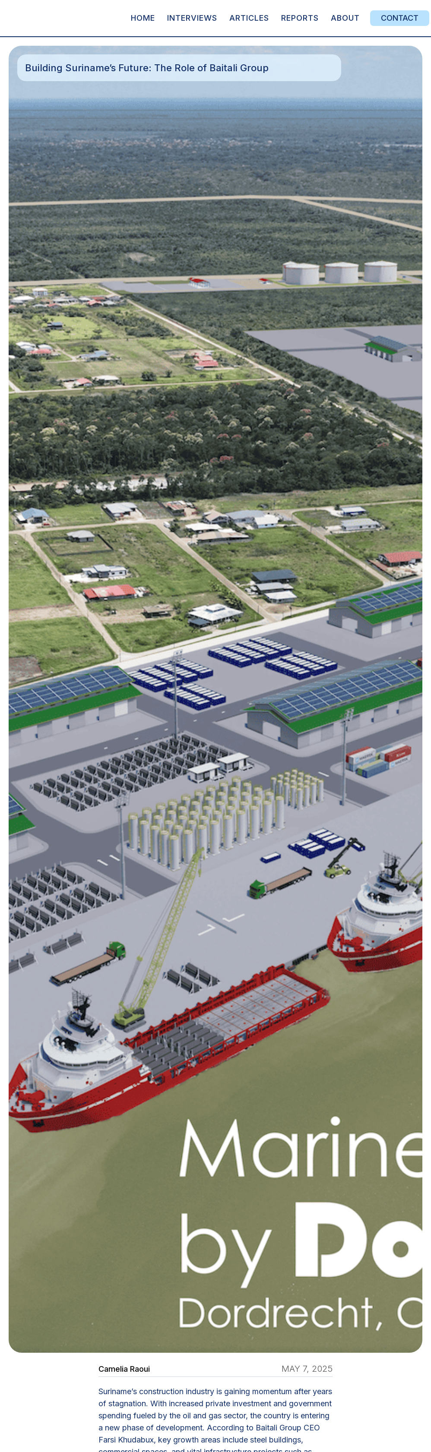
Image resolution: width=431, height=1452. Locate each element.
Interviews (192, 17)
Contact (399, 17)
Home (143, 17)
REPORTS (300, 17)
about (345, 17)
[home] (67, 18)
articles (249, 17)
